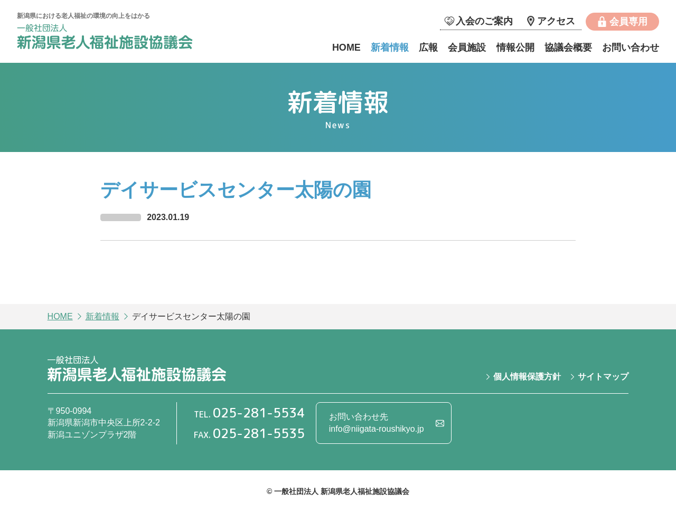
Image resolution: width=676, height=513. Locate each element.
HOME (346, 47)
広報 (428, 47)
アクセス (556, 21)
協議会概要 (568, 47)
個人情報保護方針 (527, 376)
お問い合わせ (630, 47)
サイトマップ (603, 376)
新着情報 (390, 47)
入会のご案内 (484, 21)
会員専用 (628, 21)
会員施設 (467, 47)
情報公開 (515, 47)
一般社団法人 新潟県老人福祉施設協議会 (106, 38)
